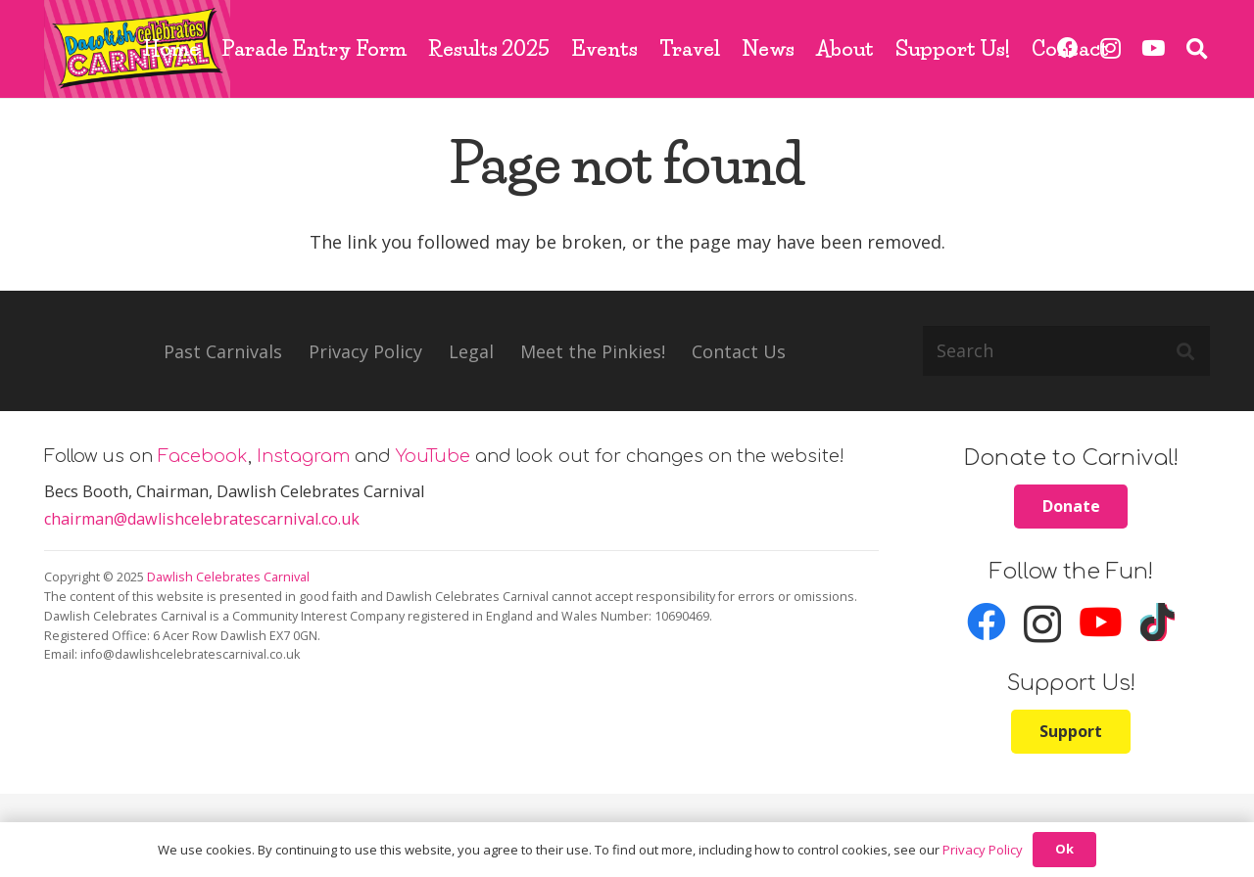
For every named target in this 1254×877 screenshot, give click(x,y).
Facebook (203, 456)
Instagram (303, 456)
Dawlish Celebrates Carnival (228, 577)
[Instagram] (1042, 624)
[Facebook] (986, 622)
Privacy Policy (365, 351)
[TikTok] (1157, 622)
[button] (1197, 48)
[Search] (1066, 350)
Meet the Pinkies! (592, 351)
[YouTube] (1153, 48)
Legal (471, 351)
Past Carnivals (223, 351)
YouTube (433, 456)
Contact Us (739, 351)
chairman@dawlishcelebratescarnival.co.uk (202, 519)
